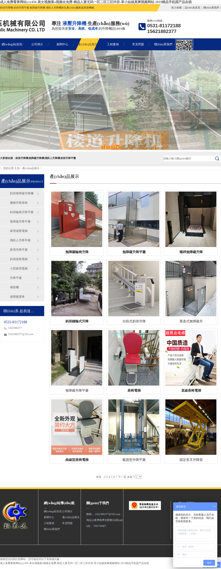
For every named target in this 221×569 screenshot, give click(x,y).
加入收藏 (176, 7)
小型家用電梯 (19, 268)
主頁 (17, 168)
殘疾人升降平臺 (20, 240)
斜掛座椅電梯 (19, 259)
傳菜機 (14, 287)
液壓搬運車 (17, 296)
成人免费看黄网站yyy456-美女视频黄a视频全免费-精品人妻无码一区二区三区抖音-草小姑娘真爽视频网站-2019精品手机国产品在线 (96, 2)
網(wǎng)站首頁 (12, 44)
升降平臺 (16, 277)
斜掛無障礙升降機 (22, 193)
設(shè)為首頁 (192, 7)
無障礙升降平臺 (20, 221)
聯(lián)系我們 (211, 7)
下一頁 (122, 477)
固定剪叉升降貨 (191, 460)
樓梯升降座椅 (19, 202)
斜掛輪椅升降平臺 (22, 212)
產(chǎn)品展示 (87, 44)
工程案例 (113, 44)
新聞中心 (62, 44)
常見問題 (138, 44)
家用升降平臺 (19, 249)
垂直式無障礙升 (191, 321)
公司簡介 (37, 44)
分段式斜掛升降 (134, 321)
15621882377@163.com (21, 334)
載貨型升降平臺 (134, 460)
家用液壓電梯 (19, 230)
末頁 (129, 477)
